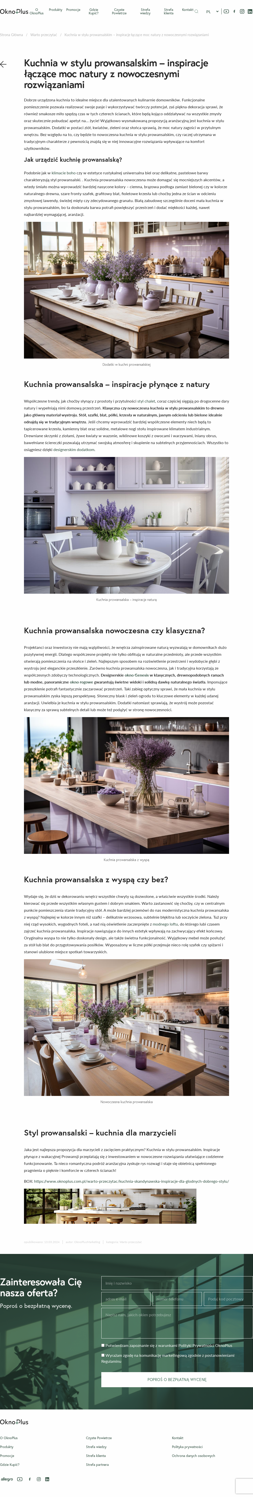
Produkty (55, 9)
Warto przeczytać (43, 35)
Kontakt (187, 9)
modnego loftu (165, 924)
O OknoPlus (36, 11)
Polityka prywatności (187, 1447)
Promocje (73, 9)
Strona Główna (11, 35)
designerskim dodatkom (73, 449)
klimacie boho (64, 172)
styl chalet (146, 401)
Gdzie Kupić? (94, 11)
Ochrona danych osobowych (193, 1455)
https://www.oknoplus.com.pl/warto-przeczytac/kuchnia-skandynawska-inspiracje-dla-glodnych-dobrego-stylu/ (131, 1181)
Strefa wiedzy (145, 11)
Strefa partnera (97, 1464)
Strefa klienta (168, 11)
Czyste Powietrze (119, 11)
